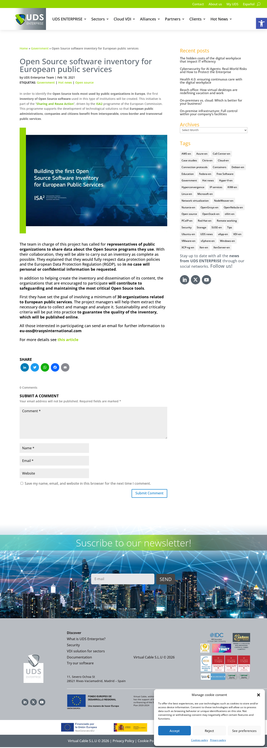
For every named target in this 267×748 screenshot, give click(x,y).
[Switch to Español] (248, 5)
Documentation (79, 658)
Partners (173, 18)
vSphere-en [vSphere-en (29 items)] (208, 241)
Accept (175, 731)
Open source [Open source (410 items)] (189, 214)
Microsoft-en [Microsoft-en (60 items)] (205, 194)
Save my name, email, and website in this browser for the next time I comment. (88, 483)
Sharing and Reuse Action (55, 104)
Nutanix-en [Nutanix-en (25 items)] (188, 207)
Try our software (80, 664)
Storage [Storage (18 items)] (201, 227)
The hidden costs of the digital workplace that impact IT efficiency (210, 59)
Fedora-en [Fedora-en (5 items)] (205, 174)
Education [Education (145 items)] (188, 174)
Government (40, 48)
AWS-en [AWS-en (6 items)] (186, 153)
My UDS (231, 4)
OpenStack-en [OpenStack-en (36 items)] (211, 214)
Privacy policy (218, 740)
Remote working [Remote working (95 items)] (227, 220)
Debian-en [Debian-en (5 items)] (238, 167)
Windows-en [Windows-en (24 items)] (227, 241)
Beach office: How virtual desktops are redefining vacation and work (208, 91)
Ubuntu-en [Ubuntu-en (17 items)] (188, 234)
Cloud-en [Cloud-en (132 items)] (223, 160)
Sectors (98, 18)
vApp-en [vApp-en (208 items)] (223, 234)
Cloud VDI (122, 18)
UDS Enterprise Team (39, 77)
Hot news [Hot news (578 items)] (208, 180)
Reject (209, 731)
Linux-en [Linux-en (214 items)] (187, 194)
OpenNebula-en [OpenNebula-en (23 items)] (233, 207)
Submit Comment (147, 493)
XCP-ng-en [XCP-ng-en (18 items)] (188, 247)
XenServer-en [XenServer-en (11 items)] (221, 247)
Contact (195, 4)
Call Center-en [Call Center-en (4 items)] (221, 153)
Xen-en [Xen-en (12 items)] (204, 247)
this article (68, 339)
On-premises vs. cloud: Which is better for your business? (211, 102)
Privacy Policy (123, 742)
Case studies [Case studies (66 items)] (189, 160)
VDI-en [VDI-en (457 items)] (237, 234)
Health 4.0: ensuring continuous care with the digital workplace (211, 80)
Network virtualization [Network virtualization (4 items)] (195, 200)
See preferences (244, 731)
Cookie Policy (148, 742)
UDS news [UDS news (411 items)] (206, 234)
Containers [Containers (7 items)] (219, 167)
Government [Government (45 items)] (189, 180)
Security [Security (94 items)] (186, 227)
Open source (84, 82)
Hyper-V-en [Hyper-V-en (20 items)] (226, 180)
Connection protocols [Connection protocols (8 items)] (195, 167)
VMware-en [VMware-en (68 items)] (189, 241)
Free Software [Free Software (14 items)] (225, 174)
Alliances (148, 18)
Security (73, 646)
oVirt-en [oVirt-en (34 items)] (230, 214)
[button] (261, 23)
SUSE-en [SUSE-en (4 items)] (217, 227)
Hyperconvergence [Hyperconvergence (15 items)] (193, 187)
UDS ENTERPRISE (67, 18)
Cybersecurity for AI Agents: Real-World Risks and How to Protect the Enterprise (213, 70)
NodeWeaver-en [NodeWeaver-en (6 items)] (223, 200)
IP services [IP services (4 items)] (216, 187)
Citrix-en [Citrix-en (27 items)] (207, 160)
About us (213, 4)
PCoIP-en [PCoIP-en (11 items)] (187, 220)
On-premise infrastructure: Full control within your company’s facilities (208, 112)
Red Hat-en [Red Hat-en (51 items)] (205, 220)
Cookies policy (199, 740)
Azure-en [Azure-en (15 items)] (202, 153)
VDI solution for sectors (86, 652)
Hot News (219, 18)
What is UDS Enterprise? (86, 639)
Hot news (65, 82)
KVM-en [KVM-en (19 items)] (232, 187)
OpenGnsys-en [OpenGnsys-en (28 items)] (209, 207)
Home (24, 48)
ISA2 (99, 104)
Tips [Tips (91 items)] (229, 227)
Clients (195, 18)
